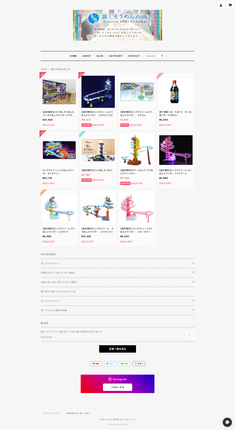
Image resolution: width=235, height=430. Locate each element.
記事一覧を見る (117, 348)
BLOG (100, 56)
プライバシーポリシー (52, 413)
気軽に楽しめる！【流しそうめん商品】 (59, 282)
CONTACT (134, 56)
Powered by (117, 424)
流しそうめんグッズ (50, 301)
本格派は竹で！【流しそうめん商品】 (58, 272)
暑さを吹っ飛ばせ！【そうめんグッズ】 (58, 291)
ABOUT (87, 56)
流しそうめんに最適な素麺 (54, 310)
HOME (73, 56)
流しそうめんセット (50, 263)
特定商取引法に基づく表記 (77, 413)
